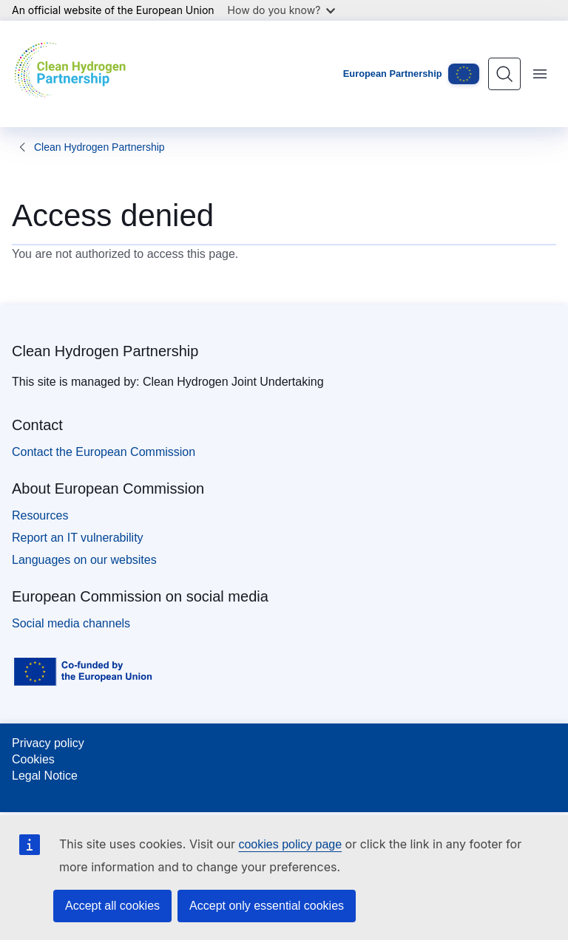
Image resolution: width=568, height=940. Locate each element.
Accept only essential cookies (266, 905)
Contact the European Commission (103, 452)
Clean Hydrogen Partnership (99, 147)
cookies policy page (290, 844)
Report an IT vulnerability (77, 537)
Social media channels (71, 623)
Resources (40, 515)
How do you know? (282, 10)
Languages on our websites (84, 560)
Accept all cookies (112, 905)
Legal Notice (45, 775)
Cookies (33, 759)
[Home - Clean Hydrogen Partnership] (73, 73)
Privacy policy (48, 743)
